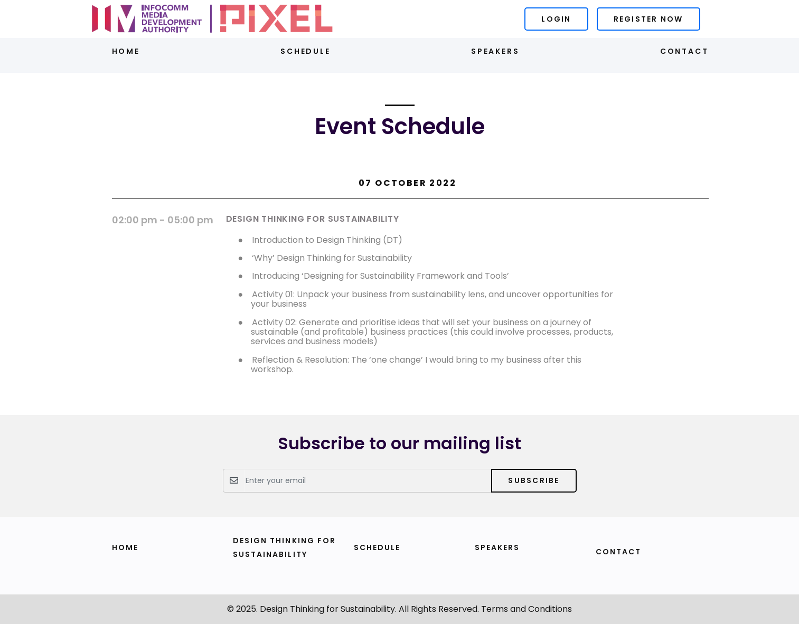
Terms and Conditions (526, 609)
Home (126, 51)
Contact (684, 51)
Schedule (305, 51)
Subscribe (533, 480)
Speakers (495, 51)
